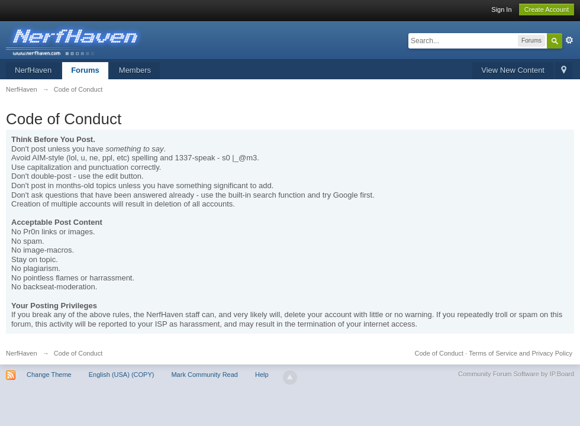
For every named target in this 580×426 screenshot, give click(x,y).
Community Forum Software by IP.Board (516, 373)
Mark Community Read (204, 374)
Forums (85, 70)
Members (135, 70)
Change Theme (49, 374)
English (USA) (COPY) (121, 374)
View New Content (512, 70)
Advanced (569, 40)
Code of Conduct (438, 353)
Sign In (501, 9)
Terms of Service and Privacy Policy (520, 353)
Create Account (546, 9)
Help (262, 374)
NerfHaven (33, 70)
